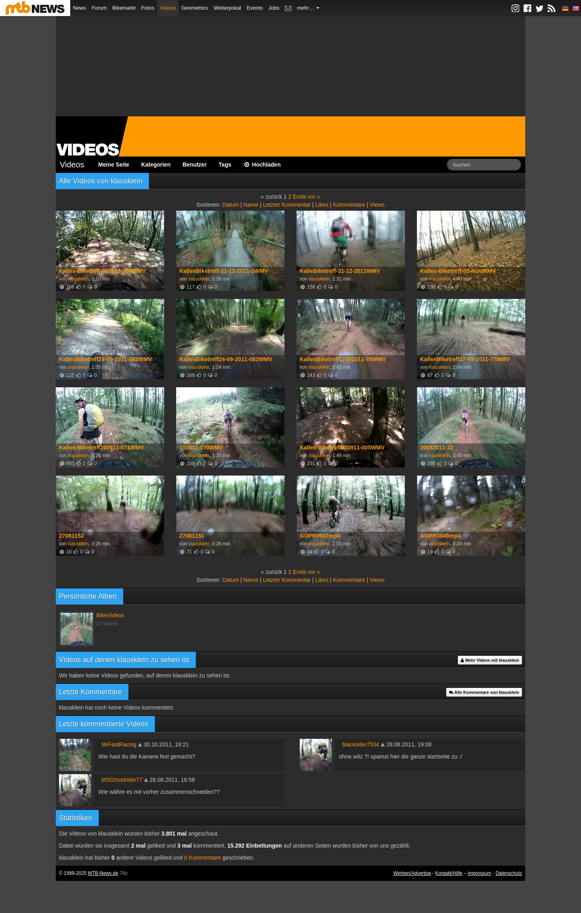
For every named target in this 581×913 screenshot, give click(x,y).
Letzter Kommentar (287, 204)
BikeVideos (110, 615)
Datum (230, 204)
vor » (314, 196)
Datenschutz (509, 873)
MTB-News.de (103, 873)
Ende (299, 196)
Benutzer (195, 164)
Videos (168, 8)
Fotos (147, 8)
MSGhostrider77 (122, 780)
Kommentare (349, 204)
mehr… (308, 8)
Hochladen (262, 164)
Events (255, 8)
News (79, 8)
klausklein (78, 279)
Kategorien (156, 164)
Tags (225, 164)
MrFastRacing (119, 744)
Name (251, 204)
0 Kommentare (202, 857)
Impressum (480, 873)
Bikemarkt (124, 8)
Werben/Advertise (412, 873)
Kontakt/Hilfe (448, 873)
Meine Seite (113, 164)
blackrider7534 (360, 744)
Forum (99, 8)
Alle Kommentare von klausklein (484, 692)
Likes (322, 204)
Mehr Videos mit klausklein (490, 660)
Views (377, 204)
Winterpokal (227, 8)
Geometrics (194, 8)
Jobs (273, 8)
